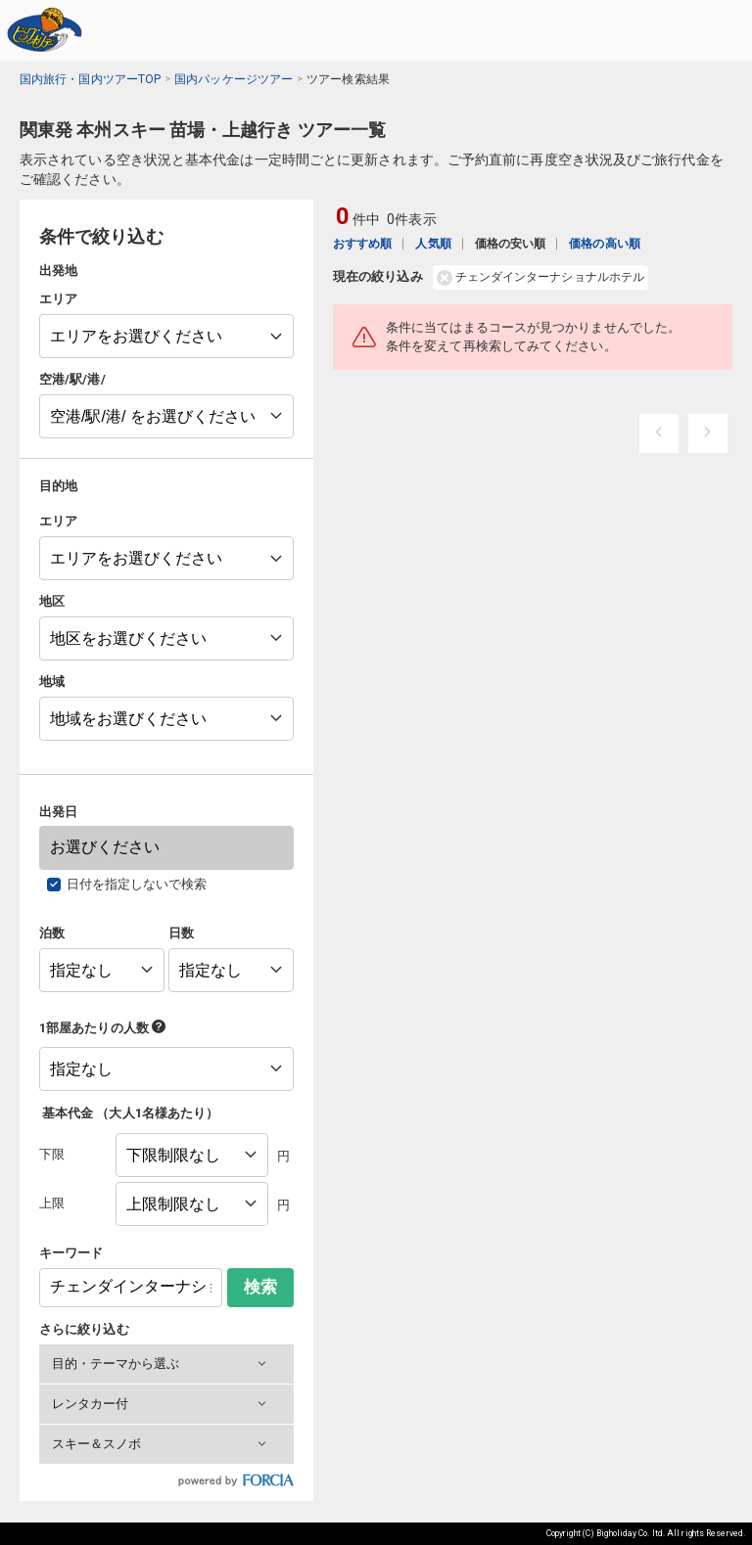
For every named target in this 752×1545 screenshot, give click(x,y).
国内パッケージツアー (233, 79)
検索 (260, 1287)
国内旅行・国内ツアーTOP (90, 79)
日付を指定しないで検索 (137, 884)
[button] (166, 1364)
